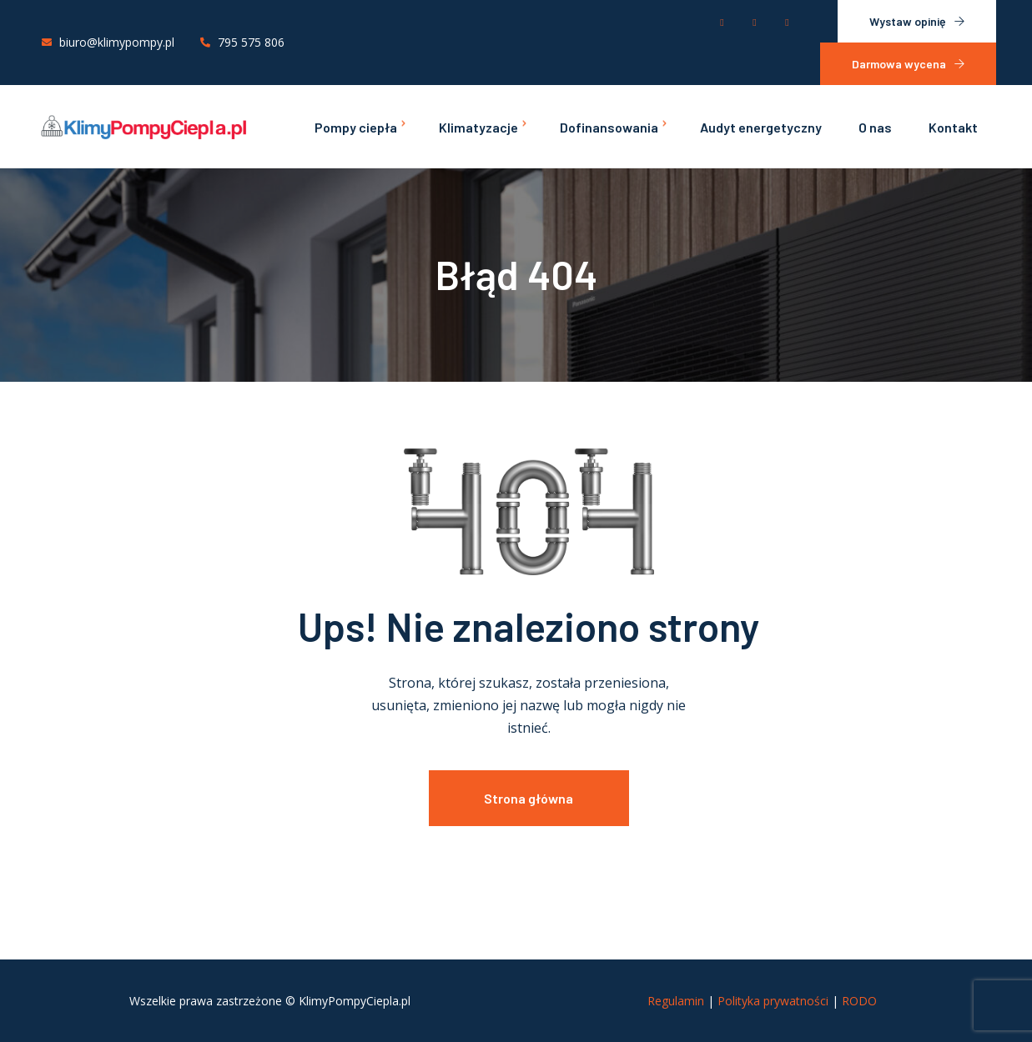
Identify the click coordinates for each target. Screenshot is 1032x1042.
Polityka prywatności (772, 1001)
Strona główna (528, 798)
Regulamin (675, 1001)
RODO (859, 1001)
